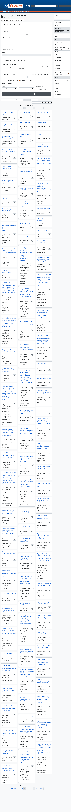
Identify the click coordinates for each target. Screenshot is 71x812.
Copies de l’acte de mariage (26, 732)
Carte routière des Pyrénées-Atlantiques (42, 145)
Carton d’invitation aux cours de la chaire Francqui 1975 (26, 181)
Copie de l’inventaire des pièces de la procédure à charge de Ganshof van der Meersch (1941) (9, 545)
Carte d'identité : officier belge (8, 113)
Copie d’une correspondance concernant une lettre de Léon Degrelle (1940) (43, 466)
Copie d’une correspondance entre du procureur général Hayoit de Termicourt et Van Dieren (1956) (8, 468)
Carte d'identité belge (25, 112)
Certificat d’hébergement (43, 208)
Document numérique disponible (24, 67)
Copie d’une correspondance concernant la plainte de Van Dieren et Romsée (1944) (26, 453)
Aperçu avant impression (7, 100)
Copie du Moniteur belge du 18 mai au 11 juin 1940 (44, 616)
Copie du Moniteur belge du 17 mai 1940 (9, 608)
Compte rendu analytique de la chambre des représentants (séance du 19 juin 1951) (26, 329)
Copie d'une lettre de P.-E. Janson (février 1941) (8, 650)
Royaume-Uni (62, 58)
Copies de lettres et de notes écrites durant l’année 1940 (25, 770)
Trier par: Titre (36, 102)
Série (62, 89)
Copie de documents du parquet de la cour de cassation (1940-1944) (43, 524)
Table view (34, 100)
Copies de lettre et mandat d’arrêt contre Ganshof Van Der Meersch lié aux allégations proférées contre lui (44, 744)
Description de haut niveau (9, 58)
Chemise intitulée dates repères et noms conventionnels (43, 242)
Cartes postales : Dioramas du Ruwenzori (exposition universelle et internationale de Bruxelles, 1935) (44, 162)
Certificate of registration (43, 230)
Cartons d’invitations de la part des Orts (8, 190)
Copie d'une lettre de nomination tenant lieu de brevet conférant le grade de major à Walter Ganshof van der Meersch (26, 650)
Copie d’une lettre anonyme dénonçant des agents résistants (27, 475)
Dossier (62, 83)
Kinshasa (62, 69)
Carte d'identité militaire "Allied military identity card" (26, 134)
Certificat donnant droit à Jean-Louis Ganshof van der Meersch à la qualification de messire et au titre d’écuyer (9, 228)
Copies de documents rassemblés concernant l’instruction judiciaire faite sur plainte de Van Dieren (8, 729)
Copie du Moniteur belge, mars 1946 (8, 621)
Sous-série (62, 86)
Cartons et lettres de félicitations (25, 197)
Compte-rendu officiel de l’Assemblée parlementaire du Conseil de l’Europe (8, 357)
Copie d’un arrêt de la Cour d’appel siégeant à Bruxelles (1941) (44, 418)
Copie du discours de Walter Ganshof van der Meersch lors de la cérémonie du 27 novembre (27, 573)
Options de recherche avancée (11, 24)
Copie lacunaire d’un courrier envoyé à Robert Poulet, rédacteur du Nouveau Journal (43, 678)
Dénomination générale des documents (37, 74)
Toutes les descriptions (26, 80)
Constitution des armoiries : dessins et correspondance (44, 384)
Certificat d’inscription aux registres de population (26, 209)
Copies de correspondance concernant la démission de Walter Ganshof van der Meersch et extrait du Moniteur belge (27, 689)
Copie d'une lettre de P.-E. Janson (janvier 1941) (43, 663)
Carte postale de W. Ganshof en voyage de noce (9, 137)
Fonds (62, 97)
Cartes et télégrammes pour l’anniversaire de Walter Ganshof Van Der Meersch (8, 154)
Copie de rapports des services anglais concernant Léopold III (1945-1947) (27, 552)
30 (36, 108)
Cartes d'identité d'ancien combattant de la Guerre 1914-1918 (26, 151)
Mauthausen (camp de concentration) (62, 48)
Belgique (62, 52)
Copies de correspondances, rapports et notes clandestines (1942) (44, 699)
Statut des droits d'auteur (8, 74)
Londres (62, 63)
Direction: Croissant (46, 102)
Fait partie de (59, 22)
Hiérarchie (19, 100)
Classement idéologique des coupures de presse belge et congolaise (43, 259)
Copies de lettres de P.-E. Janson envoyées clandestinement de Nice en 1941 (9, 753)
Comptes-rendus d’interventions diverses (43, 370)
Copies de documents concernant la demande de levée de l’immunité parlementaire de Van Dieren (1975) (44, 719)
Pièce (62, 81)
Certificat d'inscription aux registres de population (26, 224)
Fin (19, 86)
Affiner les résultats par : (62, 17)
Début (3, 86)
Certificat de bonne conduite (42, 219)
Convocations (23, 415)
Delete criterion (27, 41)
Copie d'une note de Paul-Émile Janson (25, 672)
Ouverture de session (65, 6)
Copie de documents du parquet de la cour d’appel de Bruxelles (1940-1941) (8, 524)
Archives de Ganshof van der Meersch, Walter (62, 30)
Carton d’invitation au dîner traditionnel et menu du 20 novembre (9, 173)
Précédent (13, 108)
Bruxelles (62, 66)
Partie (62, 92)
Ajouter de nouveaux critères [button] (10, 46)
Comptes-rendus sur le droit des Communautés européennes (8, 375)
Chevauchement (42, 89)
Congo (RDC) (62, 42)
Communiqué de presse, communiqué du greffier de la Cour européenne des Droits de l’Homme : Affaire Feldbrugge (44, 319)
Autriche (62, 45)
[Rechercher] (45, 6)
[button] (26, 5)
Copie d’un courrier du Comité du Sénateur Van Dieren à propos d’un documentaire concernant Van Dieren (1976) (26, 429)
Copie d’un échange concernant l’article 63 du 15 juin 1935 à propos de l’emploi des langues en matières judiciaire (8, 441)
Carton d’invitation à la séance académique (25, 167)
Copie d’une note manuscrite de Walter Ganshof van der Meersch (26, 523)
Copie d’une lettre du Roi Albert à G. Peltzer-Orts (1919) (26, 491)
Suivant (41, 108)
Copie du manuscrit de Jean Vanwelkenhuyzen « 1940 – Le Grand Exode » (44, 599)
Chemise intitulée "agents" (26, 239)
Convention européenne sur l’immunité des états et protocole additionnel (44, 400)
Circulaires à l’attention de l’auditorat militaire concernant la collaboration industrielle (9, 252)
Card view (27, 100)
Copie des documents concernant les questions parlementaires (8, 567)
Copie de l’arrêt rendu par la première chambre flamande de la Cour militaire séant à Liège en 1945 (43, 544)
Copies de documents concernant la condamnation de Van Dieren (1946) (25, 714)
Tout (56, 25)
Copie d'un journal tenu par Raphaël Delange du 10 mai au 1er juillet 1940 (9, 634)
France (62, 55)
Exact (49, 89)
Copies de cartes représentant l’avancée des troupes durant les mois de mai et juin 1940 (9, 687)
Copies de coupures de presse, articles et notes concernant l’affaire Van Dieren (8, 709)
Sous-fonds (62, 94)
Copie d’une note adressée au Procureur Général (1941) (26, 507)
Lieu (56, 36)
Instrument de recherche (42, 67)
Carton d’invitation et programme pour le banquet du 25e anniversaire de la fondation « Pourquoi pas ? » (44, 187)
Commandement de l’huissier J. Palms (7, 272)
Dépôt (3, 52)
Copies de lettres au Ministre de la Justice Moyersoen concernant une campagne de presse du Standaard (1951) (27, 747)
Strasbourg (62, 60)
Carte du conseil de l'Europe (42, 133)
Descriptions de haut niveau (11, 80)
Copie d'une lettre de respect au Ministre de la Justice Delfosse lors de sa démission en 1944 (8, 665)
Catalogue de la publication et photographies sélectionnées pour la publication (9, 206)
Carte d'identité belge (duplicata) (7, 125)
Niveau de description (7, 67)
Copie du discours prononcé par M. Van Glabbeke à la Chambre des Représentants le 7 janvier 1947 (9, 587)
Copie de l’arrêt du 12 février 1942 (25, 539)
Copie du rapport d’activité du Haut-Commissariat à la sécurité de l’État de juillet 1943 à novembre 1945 (26, 628)
